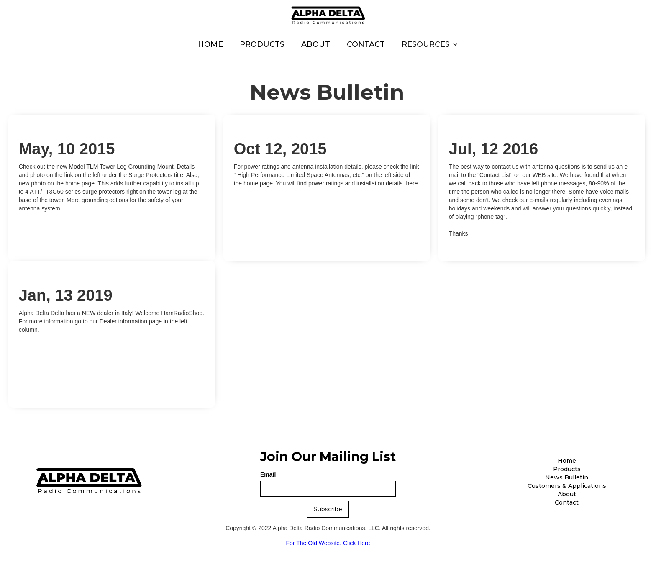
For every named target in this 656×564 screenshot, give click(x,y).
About (315, 44)
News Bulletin (566, 477)
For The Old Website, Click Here (328, 543)
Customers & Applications (567, 486)
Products (262, 44)
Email (268, 474)
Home (210, 44)
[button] (429, 44)
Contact (366, 44)
